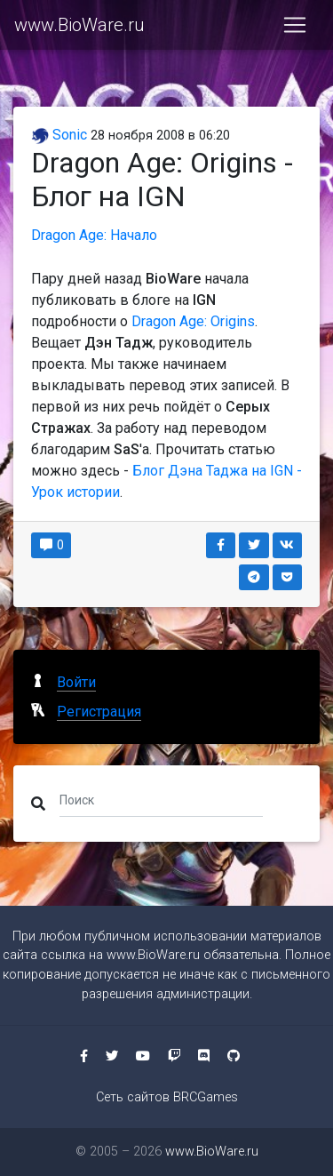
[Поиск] (161, 800)
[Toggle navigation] (295, 25)
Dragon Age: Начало (94, 235)
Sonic (59, 134)
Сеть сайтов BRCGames (167, 1097)
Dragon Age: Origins (193, 321)
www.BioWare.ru (79, 25)
